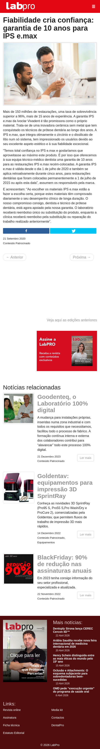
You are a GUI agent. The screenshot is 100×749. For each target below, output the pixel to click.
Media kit (57, 710)
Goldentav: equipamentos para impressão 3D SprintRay (65, 486)
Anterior (14, 257)
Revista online (12, 710)
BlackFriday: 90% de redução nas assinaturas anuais (64, 564)
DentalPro (57, 725)
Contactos (57, 717)
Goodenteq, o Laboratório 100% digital (62, 403)
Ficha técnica (11, 725)
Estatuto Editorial (13, 732)
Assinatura (9, 717)
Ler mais (85, 458)
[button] (93, 6)
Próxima (82, 257)
